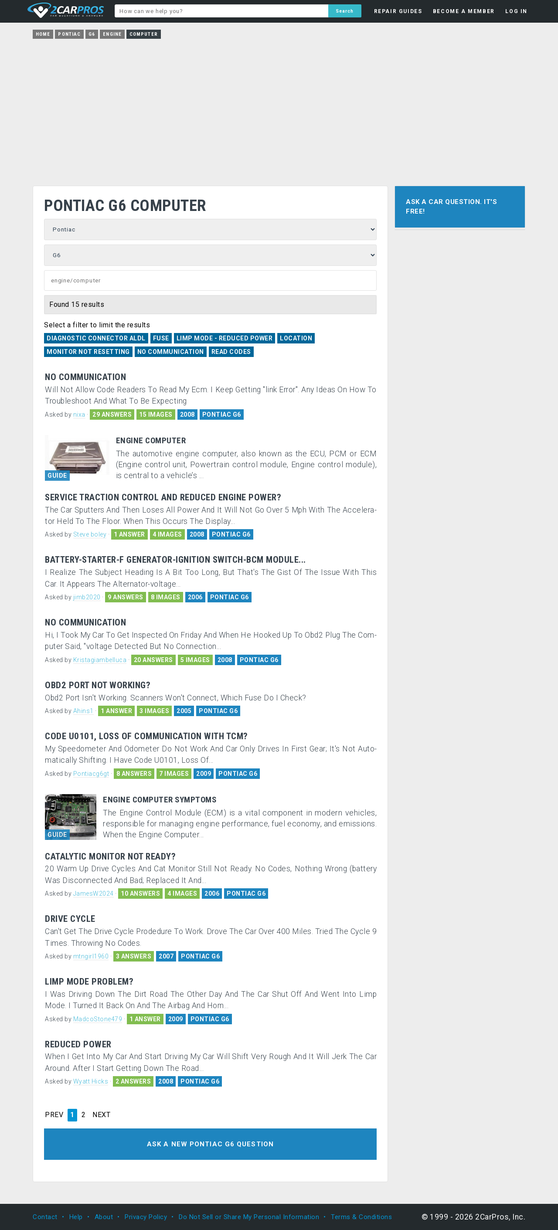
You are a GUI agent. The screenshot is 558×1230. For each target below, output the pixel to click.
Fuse (161, 338)
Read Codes (231, 351)
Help (76, 1217)
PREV (54, 1114)
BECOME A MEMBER (464, 11)
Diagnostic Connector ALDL (96, 338)
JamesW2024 (93, 893)
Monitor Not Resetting (88, 351)
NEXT (101, 1114)
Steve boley (90, 534)
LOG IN (516, 11)
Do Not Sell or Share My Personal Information (249, 1217)
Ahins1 (83, 710)
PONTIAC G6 (221, 414)
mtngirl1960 (91, 956)
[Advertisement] (279, 109)
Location (296, 338)
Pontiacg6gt (91, 773)
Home (43, 34)
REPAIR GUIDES (398, 11)
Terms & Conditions (361, 1217)
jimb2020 (87, 597)
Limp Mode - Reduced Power (225, 338)
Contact (45, 1217)
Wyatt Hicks (91, 1081)
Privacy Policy (146, 1217)
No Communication (170, 351)
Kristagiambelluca (100, 659)
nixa (79, 414)
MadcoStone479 (97, 1019)
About (104, 1217)
